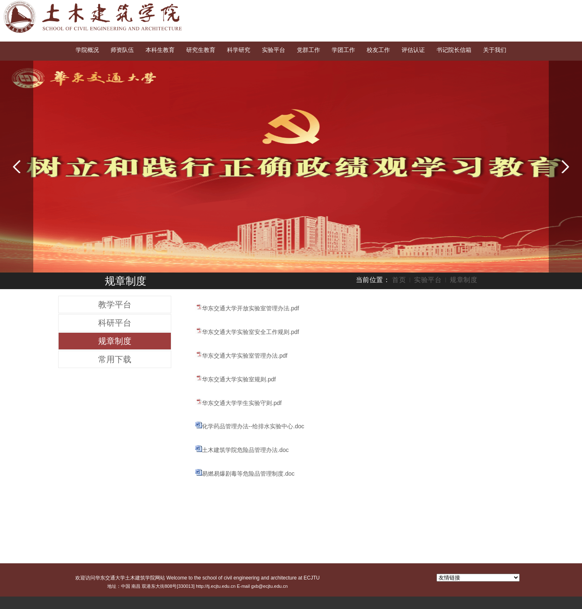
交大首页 (506, 7)
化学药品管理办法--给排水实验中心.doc (253, 426)
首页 (399, 279)
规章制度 (463, 279)
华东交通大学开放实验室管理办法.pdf (250, 308)
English (535, 7)
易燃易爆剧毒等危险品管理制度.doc (248, 473)
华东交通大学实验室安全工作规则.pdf (250, 332)
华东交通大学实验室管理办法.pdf (244, 355)
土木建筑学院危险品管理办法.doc (245, 450)
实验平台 (427, 279)
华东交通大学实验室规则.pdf (239, 379)
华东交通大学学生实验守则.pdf (241, 403)
